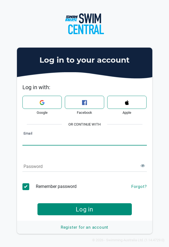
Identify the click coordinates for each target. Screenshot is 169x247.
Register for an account (84, 227)
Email (28, 134)
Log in (84, 209)
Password (33, 166)
